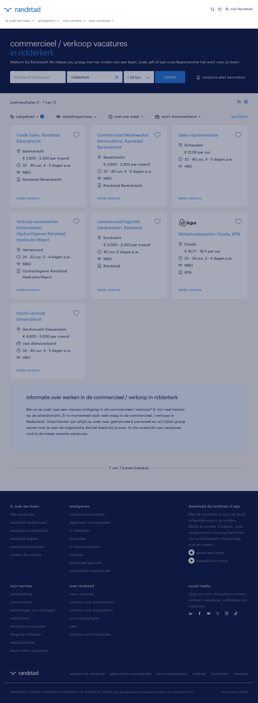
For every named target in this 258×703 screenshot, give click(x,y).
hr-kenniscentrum (85, 546)
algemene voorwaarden (90, 522)
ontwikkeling (21, 594)
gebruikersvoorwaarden (131, 673)
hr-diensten (79, 530)
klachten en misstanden (90, 634)
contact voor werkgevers (91, 610)
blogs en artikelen (25, 634)
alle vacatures (22, 514)
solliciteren (19, 618)
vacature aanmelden (87, 514)
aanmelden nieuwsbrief (90, 570)
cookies (199, 673)
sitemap (241, 673)
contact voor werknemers (92, 602)
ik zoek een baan (20, 20)
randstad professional (29, 530)
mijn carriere (21, 586)
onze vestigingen (84, 618)
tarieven (77, 554)
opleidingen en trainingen (32, 610)
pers (73, 626)
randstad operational (28, 522)
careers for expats (25, 554)
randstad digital (24, 538)
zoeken (170, 77)
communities (21, 602)
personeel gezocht (86, 562)
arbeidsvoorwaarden (28, 626)
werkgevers (48, 20)
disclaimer (220, 673)
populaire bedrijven (27, 546)
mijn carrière (74, 20)
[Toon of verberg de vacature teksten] (242, 102)
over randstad (101, 20)
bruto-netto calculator (29, 650)
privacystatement (172, 673)
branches (78, 538)
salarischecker (22, 642)
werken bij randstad (87, 673)
